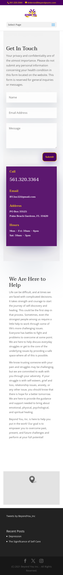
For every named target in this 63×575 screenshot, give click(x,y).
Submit (49, 157)
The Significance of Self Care (25, 541)
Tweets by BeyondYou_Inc (20, 516)
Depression (15, 536)
